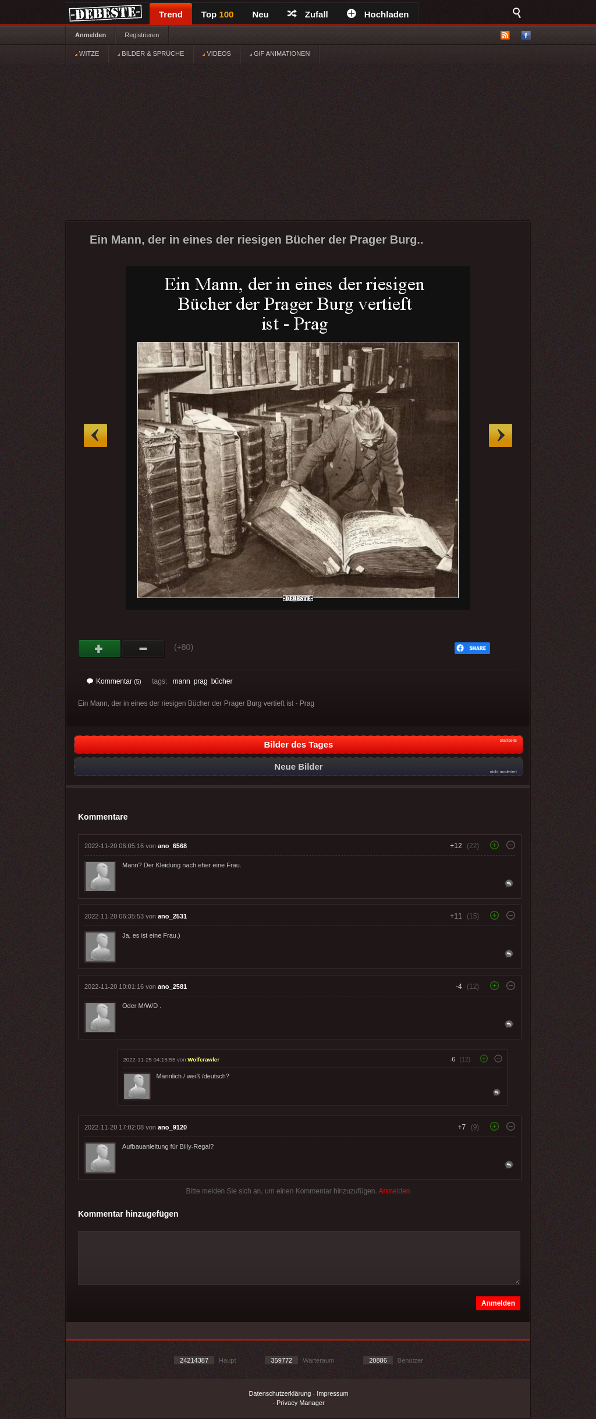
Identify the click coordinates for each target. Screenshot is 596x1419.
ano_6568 (172, 845)
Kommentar (114, 681)
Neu (260, 14)
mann (181, 681)
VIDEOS (217, 53)
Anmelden (90, 34)
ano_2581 (172, 986)
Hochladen (378, 14)
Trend (171, 14)
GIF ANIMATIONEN (280, 53)
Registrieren (142, 34)
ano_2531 (172, 916)
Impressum (332, 1393)
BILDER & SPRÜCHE (151, 53)
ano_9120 (172, 1127)
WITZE (87, 53)
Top (217, 14)
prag (201, 681)
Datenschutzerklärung (280, 1393)
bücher (222, 681)
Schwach (143, 648)
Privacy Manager (300, 1402)
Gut (100, 648)
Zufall (308, 14)
